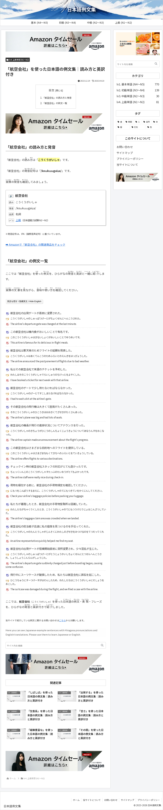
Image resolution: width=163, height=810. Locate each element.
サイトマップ (125, 153)
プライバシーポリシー (130, 159)
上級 (18, 220)
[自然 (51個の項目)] (146, 121)
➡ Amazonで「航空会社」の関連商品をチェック (35, 244)
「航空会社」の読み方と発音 (56, 97)
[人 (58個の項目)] (137, 121)
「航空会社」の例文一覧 (54, 103)
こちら (62, 620)
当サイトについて (127, 165)
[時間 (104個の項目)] (128, 121)
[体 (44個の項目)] (155, 121)
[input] (56, 645)
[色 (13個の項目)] (152, 127)
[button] (102, 645)
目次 (51, 90)
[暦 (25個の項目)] (122, 127)
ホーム (76, 799)
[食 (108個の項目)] (120, 121)
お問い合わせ (125, 147)
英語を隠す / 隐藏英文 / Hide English (24, 301)
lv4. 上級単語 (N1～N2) (18, 59)
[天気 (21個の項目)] (137, 127)
